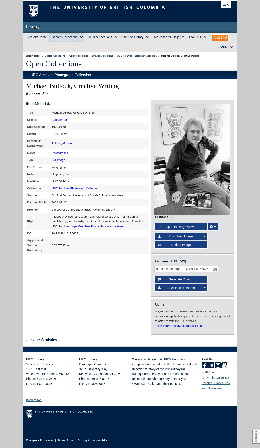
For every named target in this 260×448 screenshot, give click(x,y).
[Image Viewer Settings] (213, 227)
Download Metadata (181, 288)
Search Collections (65, 37)
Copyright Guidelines (216, 377)
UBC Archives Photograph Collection (61, 75)
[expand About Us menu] (205, 37)
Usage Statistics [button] (41, 340)
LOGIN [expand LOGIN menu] (222, 47)
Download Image (181, 236)
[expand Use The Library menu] (147, 37)
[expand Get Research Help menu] (183, 37)
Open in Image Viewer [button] (177, 227)
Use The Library (132, 37)
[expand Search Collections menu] (81, 37)
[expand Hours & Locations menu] (116, 37)
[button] (44, 400)
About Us (194, 37)
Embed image (174, 245)
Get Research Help (166, 37)
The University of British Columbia (36, 11)
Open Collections (54, 63)
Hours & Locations (99, 37)
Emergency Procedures (40, 440)
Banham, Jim (60, 119)
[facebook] (205, 366)
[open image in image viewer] (192, 159)
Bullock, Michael (62, 143)
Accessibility (100, 440)
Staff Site (208, 372)
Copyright (83, 440)
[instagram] (218, 366)
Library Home (37, 37)
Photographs (60, 153)
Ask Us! (220, 38)
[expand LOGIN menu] (231, 47)
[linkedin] (211, 366)
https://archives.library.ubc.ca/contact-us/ (97, 226)
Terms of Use (65, 440)
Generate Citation (175, 279)
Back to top (36, 400)
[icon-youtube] (224, 366)
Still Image (58, 160)
